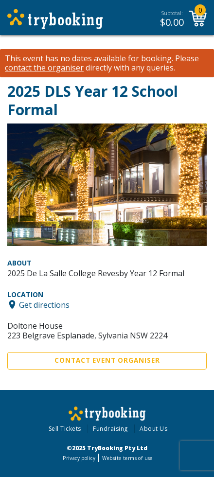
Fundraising (110, 428)
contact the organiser (44, 67)
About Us (153, 428)
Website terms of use (127, 458)
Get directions (44, 304)
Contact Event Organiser (107, 360)
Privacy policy (79, 458)
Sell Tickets (65, 428)
